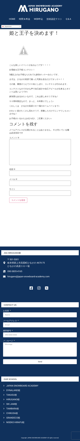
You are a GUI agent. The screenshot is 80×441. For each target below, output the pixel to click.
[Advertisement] (40, 225)
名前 (12, 169)
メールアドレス (10, 321)
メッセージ (8, 341)
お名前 (6, 311)
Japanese (7, 26)
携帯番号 (7, 331)
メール (13, 179)
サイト (12, 189)
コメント (14, 138)
